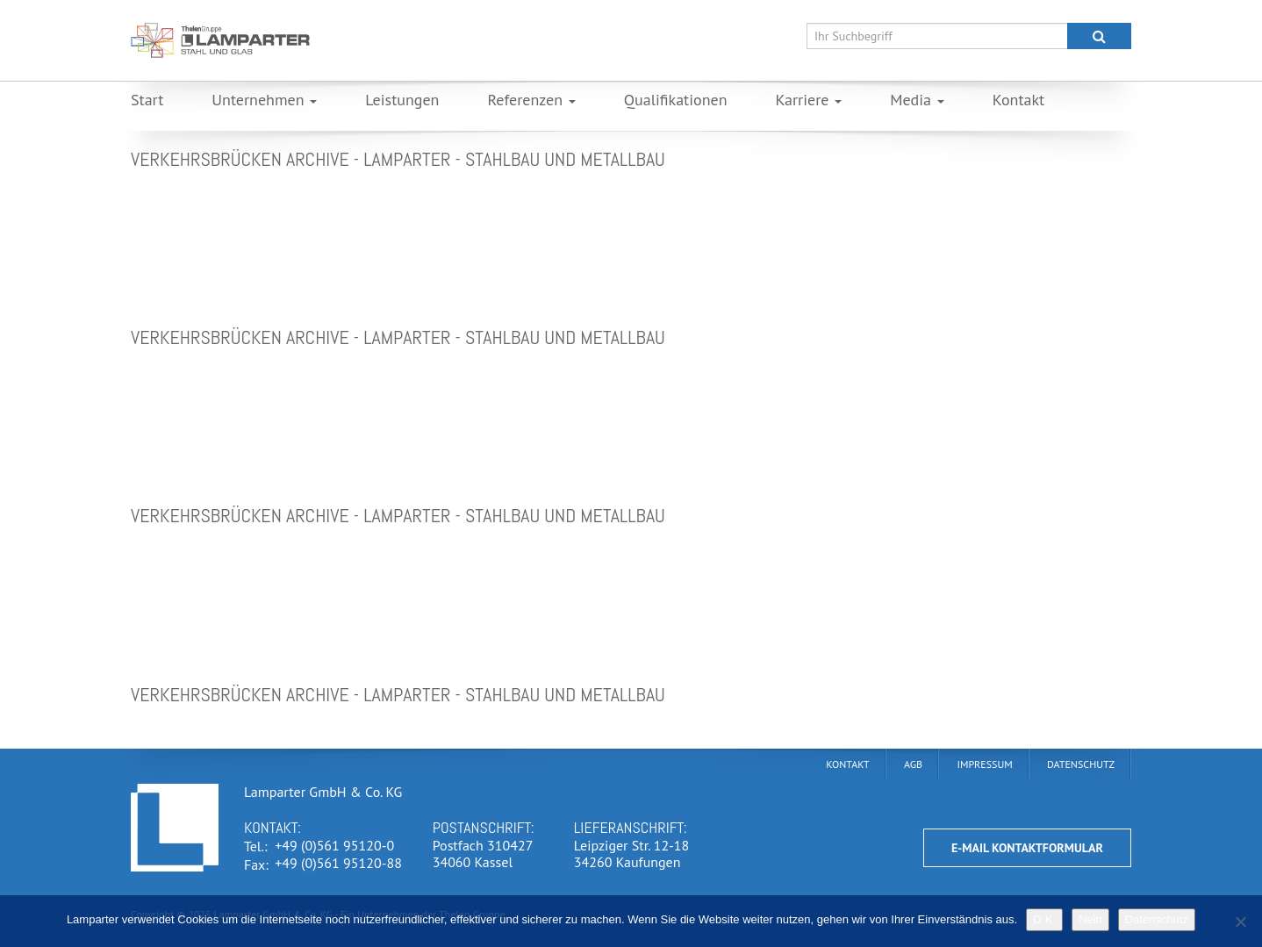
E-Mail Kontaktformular (1027, 848)
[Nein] (1240, 921)
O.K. (1044, 919)
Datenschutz (1156, 919)
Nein (1090, 919)
